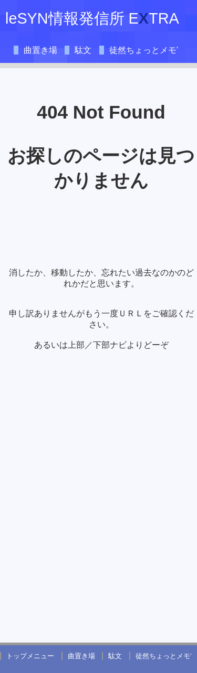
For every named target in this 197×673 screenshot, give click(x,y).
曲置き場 (40, 50)
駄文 (83, 50)
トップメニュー (30, 656)
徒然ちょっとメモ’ (144, 50)
